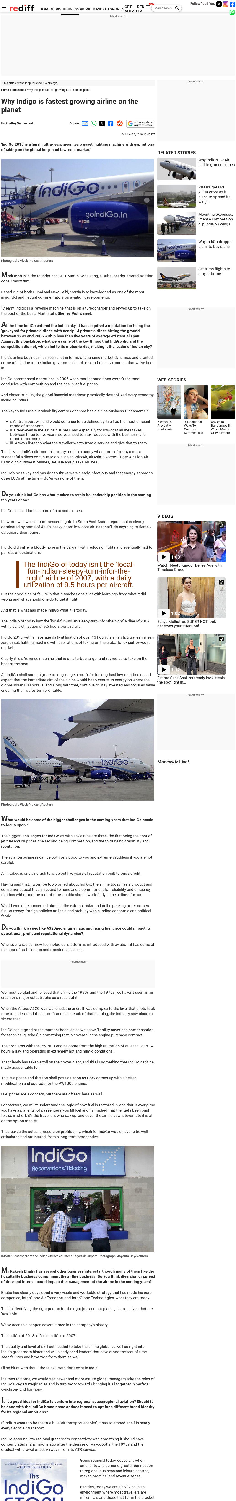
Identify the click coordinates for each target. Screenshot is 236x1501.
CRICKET (102, 9)
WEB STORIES (171, 380)
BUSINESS (70, 9)
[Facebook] (232, 4)
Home (5, 90)
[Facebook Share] (110, 123)
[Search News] (176, 8)
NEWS (56, 9)
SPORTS (117, 9)
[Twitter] (218, 4)
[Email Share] (84, 123)
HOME (45, 9)
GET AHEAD (130, 9)
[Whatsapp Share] (92, 123)
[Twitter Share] (101, 123)
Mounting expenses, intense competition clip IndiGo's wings (215, 219)
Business (18, 90)
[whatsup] (232, 12)
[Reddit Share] (118, 123)
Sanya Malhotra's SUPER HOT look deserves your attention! (186, 623)
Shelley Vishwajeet (19, 123)
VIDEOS (165, 516)
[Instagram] (225, 4)
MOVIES (86, 9)
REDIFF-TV (144, 9)
